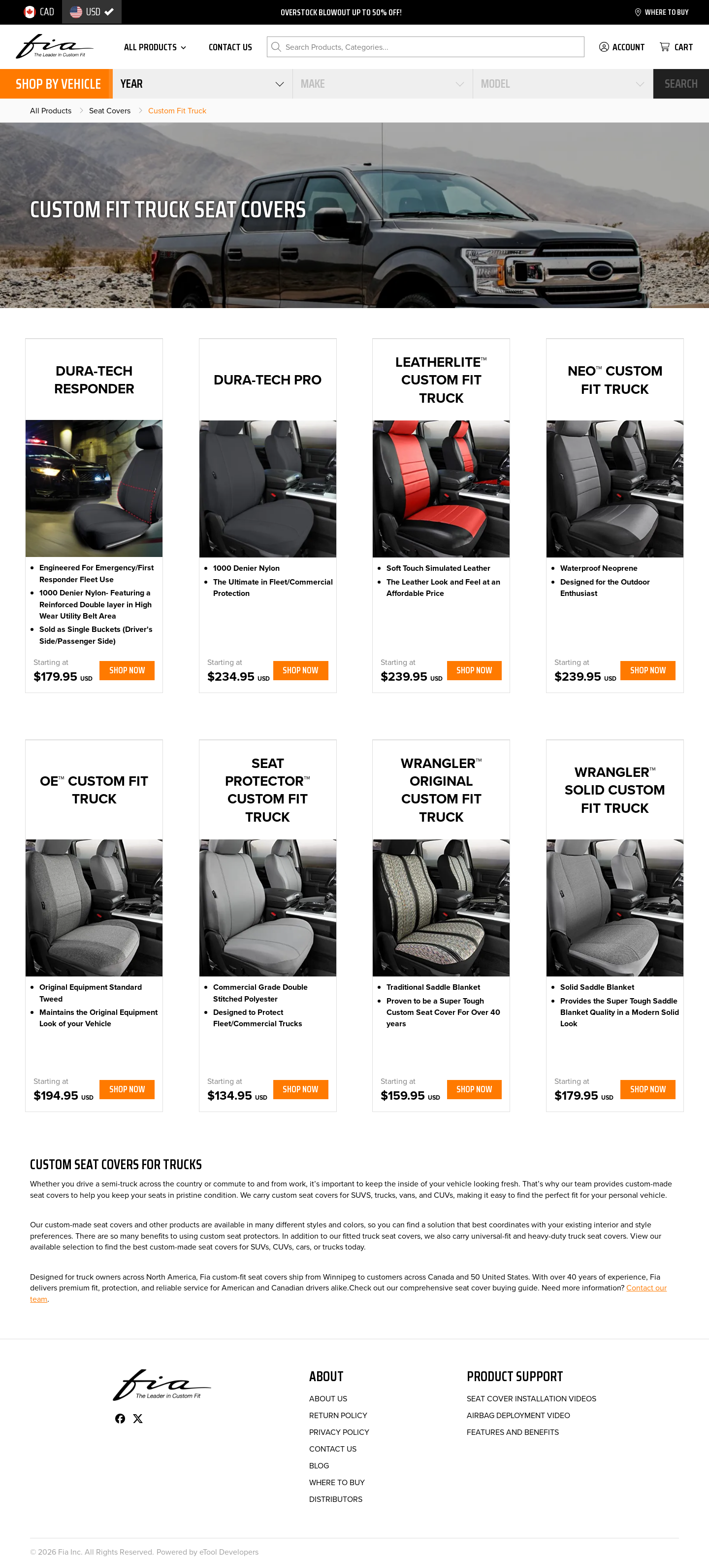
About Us (328, 1398)
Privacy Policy (339, 1431)
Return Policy (338, 1415)
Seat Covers (109, 110)
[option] (39, 12)
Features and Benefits (513, 1431)
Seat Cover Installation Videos (531, 1398)
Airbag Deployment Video (518, 1415)
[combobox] (202, 84)
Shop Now (127, 670)
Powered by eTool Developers (207, 1551)
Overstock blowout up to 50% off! (341, 12)
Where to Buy (337, 1482)
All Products (50, 110)
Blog (319, 1465)
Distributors (335, 1499)
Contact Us (332, 1448)
